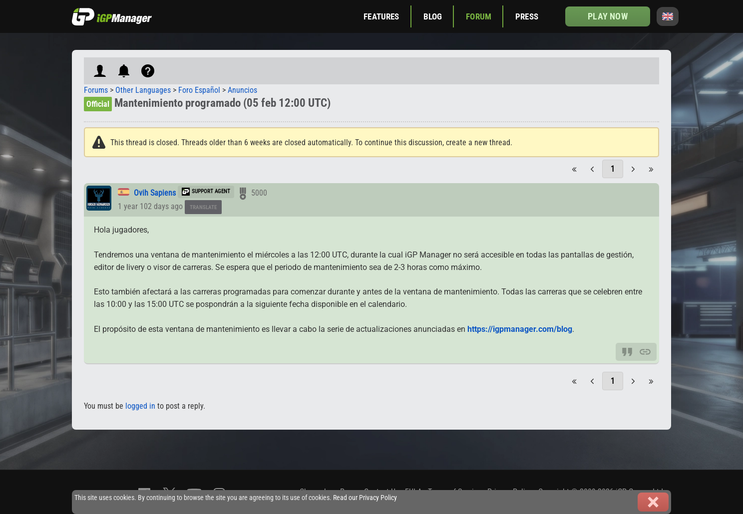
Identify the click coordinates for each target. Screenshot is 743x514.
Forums (96, 90)
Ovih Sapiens (155, 193)
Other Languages (143, 90)
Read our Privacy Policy (365, 498)
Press (526, 16)
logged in (140, 406)
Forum (478, 16)
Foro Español (199, 90)
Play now (607, 16)
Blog (432, 16)
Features (381, 16)
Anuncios (242, 90)
